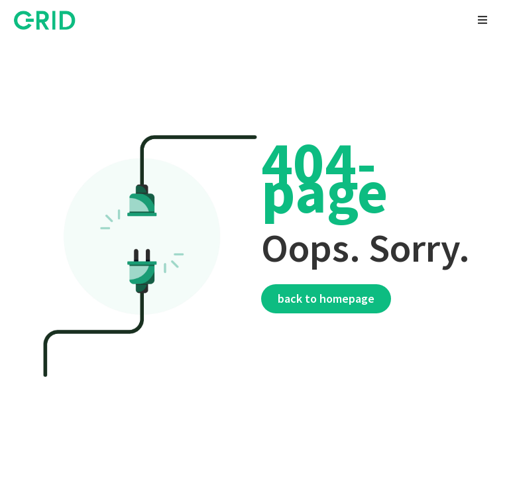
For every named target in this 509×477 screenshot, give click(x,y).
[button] (482, 20)
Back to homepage (326, 298)
